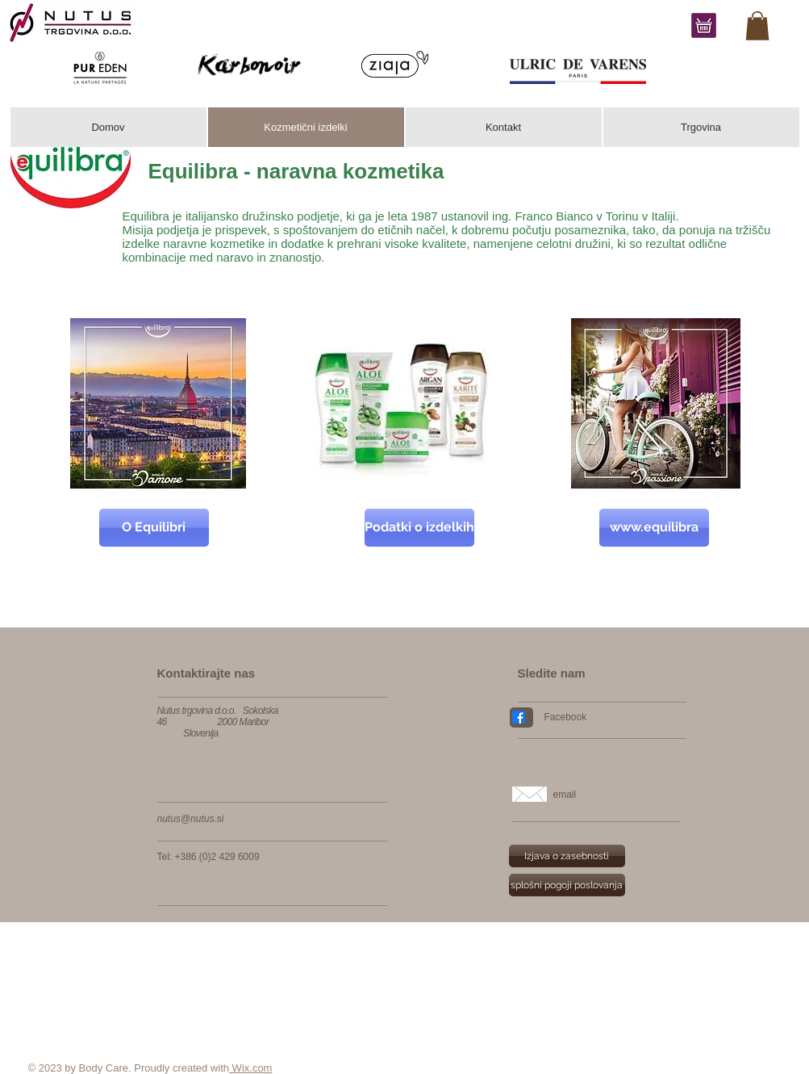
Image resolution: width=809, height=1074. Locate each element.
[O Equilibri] (154, 528)
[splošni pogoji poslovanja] (567, 885)
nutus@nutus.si (190, 818)
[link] (757, 25)
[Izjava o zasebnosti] (567, 856)
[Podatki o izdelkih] (419, 528)
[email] (619, 794)
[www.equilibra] (654, 528)
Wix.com (250, 1068)
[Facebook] (608, 717)
